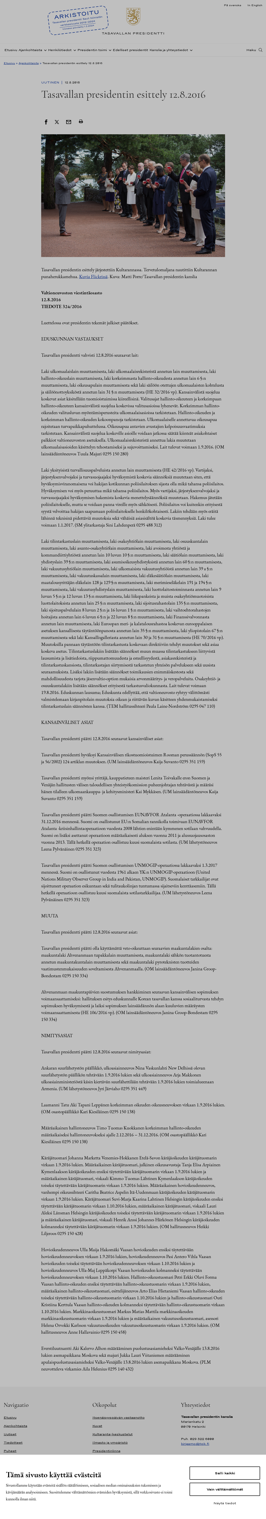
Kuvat (97, 1426)
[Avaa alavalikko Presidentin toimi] (109, 50)
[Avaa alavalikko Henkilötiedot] (74, 50)
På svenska (232, 5)
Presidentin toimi (92, 50)
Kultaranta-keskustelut (112, 1434)
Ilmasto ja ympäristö (110, 1442)
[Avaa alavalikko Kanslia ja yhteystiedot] (190, 50)
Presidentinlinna (106, 1451)
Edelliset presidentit (130, 50)
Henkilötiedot (60, 50)
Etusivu (10, 50)
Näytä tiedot (225, 1503)
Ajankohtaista (30, 50)
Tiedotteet (13, 1442)
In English (254, 5)
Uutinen (50, 82)
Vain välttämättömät (225, 1489)
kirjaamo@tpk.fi (195, 1444)
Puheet (10, 1451)
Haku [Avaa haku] (251, 50)
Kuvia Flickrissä (93, 276)
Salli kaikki (225, 1473)
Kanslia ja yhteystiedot (169, 50)
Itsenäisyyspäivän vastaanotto (118, 1417)
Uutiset (10, 1434)
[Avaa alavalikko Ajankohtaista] (44, 50)
